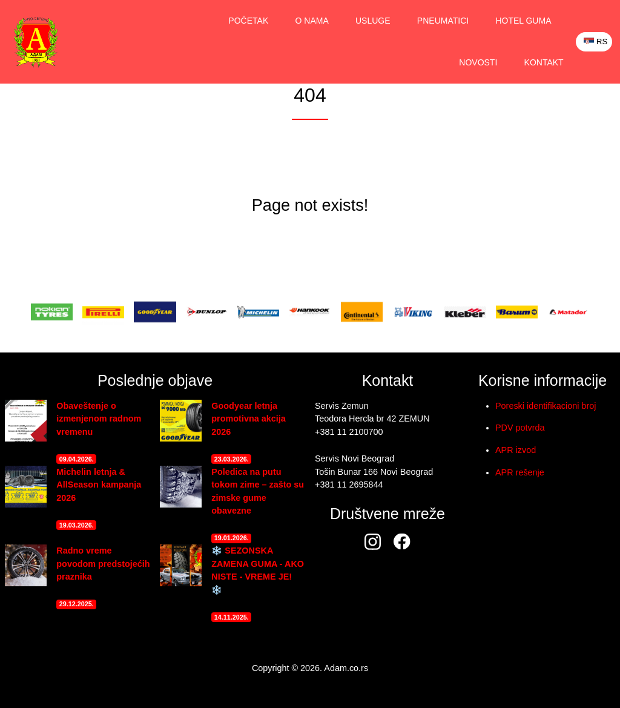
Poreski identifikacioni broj (545, 406)
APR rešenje (519, 472)
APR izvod (515, 450)
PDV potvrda (520, 427)
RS (595, 41)
